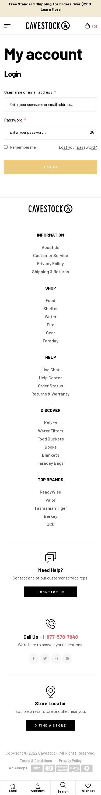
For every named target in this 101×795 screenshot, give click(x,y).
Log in (50, 167)
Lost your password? (78, 147)
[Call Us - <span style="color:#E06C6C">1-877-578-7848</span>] (50, 624)
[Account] (37, 786)
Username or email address (30, 92)
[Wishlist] (88, 786)
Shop (13, 790)
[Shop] (12, 786)
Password (15, 119)
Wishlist (88, 790)
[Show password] (92, 132)
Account (38, 790)
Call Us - (50, 637)
